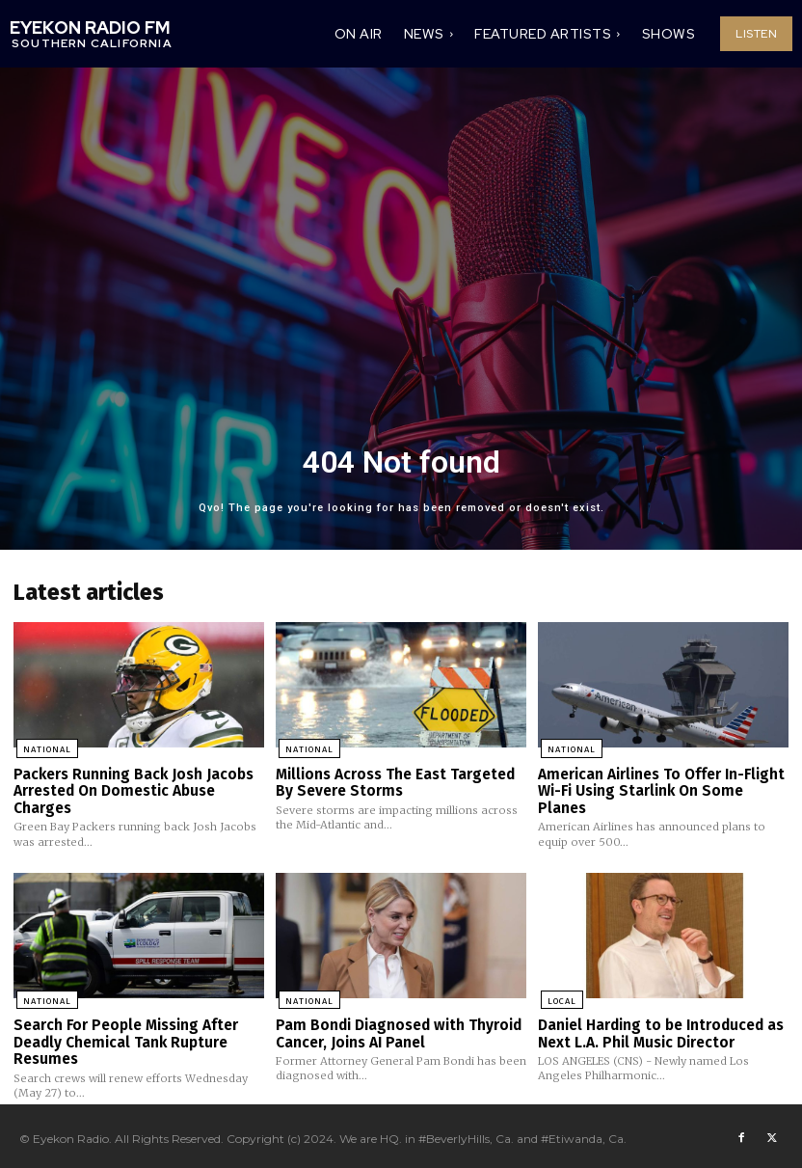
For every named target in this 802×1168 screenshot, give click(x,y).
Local (559, 996)
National (44, 748)
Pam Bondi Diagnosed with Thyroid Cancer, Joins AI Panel (396, 1029)
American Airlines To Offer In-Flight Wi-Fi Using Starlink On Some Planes (659, 788)
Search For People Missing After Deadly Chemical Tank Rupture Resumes (124, 1036)
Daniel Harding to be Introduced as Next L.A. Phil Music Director (660, 1029)
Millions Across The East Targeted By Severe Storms (394, 781)
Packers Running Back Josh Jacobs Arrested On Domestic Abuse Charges (131, 788)
